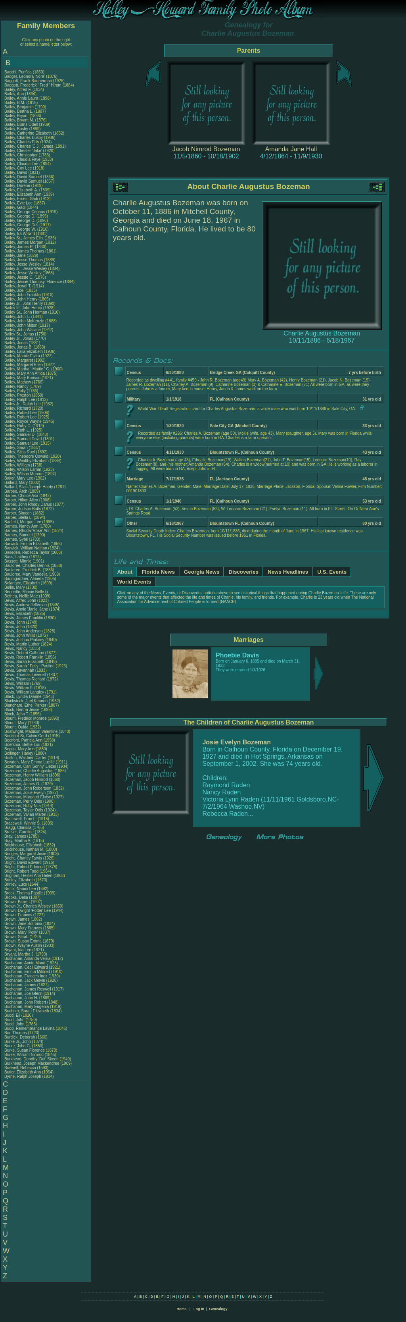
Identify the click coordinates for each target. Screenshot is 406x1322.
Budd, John (14, 1020)
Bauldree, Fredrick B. (23, 570)
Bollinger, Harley (19, 753)
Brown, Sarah (16, 937)
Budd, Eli (12, 1015)
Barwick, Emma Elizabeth (26, 544)
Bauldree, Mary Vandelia (26, 574)
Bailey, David (16, 172)
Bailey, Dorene (17, 185)
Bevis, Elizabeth (19, 613)
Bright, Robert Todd (21, 871)
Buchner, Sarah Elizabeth (26, 1011)
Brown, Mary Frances (23, 928)
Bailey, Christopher (21, 155)
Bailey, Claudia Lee (21, 164)
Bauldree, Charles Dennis (27, 565)
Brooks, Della (16, 897)
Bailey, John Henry (20, 299)
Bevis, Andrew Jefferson (25, 605)
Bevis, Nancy (16, 648)
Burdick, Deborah (20, 1037)
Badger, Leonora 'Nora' (25, 76)
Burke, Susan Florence (24, 1050)
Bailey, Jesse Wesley (23, 264)
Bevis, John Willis (19, 635)
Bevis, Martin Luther (22, 644)
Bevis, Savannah (19, 670)
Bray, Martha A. (17, 840)
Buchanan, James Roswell (27, 989)
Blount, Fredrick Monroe (25, 718)
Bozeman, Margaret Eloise (27, 797)
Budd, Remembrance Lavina (29, 1028)
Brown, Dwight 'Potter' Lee (27, 910)
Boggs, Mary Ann (19, 749)
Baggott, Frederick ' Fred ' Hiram (32, 85)
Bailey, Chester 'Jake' (23, 150)
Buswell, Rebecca (20, 1068)
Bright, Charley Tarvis (23, 858)
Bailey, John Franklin (22, 295)
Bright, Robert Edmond (24, 867)
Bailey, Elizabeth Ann (22, 194)
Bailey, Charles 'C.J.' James (28, 146)
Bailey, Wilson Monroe (24, 474)
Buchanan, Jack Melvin (24, 980)
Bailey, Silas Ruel (19, 452)
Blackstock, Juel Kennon (26, 701)
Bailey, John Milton (20, 325)
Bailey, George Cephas (24, 212)
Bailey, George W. (20, 229)
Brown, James (17, 919)
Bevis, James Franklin (23, 618)
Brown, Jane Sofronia (23, 923)
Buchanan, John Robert (25, 1002)
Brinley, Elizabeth (20, 880)
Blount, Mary (16, 723)
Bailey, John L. (17, 316)
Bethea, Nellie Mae (21, 596)
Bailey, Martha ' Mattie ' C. (27, 369)
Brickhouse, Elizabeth (24, 845)
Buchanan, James (20, 985)
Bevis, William (17, 683)
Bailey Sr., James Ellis (23, 238)
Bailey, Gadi (15, 207)
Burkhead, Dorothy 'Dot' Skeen (31, 1059)
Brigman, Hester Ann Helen (28, 875)
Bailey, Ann (14, 94)
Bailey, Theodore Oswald (26, 456)
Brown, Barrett (17, 902)
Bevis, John (15, 622)
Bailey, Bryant (17, 116)
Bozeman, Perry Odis (23, 801)
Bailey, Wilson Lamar (22, 469)
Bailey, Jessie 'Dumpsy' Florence (33, 281)
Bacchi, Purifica (18, 72)
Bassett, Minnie (18, 561)
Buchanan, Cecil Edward (26, 967)
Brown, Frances (18, 915)
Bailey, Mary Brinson (22, 378)
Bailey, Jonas (16, 343)
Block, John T (16, 714)
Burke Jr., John (18, 1041)
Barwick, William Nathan (25, 548)
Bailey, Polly (15, 391)
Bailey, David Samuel (23, 177)
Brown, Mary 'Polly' (21, 932)
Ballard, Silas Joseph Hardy (28, 487)
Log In (198, 1309)
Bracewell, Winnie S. (22, 823)
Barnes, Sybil (16, 539)
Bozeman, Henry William (26, 775)
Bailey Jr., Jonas (19, 338)
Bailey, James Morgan (23, 242)
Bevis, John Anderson (23, 631)
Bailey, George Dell (21, 225)
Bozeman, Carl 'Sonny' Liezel (30, 766)
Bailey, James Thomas (24, 251)
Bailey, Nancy (16, 386)
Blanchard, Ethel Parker (25, 705)
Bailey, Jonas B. (18, 347)
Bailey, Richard (18, 408)
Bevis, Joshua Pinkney (24, 640)
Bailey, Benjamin (19, 107)
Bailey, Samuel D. (20, 434)
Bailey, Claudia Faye (22, 159)
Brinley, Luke (16, 884)
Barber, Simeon (18, 513)
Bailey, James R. (19, 247)
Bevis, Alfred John (20, 600)
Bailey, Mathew (18, 382)
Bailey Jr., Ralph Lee (22, 404)
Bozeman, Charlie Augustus (28, 771)
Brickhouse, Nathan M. (24, 849)
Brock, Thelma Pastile (23, 893)
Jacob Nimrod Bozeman (206, 149)
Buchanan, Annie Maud (24, 963)
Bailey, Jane (15, 255)
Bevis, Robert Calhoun (24, 653)
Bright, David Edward (23, 862)
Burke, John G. (17, 1046)
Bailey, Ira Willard (19, 233)
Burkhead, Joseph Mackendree (31, 1063)
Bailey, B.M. (15, 102)
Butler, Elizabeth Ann (22, 1072)
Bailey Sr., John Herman (25, 312)
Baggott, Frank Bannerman (28, 81)
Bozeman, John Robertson (27, 788)
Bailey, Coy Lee (18, 168)
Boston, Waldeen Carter (25, 757)
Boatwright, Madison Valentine (30, 731)
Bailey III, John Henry (23, 308)
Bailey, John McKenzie (24, 321)
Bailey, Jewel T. (17, 286)
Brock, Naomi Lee (20, 888)
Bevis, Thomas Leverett (25, 675)
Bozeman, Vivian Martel (25, 814)
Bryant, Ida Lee (17, 950)
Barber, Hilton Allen (21, 500)
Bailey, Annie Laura (21, 98)
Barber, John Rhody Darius (28, 504)
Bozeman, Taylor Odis (23, 810)
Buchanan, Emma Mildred (27, 971)
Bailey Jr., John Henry (23, 303)
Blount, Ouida (16, 727)
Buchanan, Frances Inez (25, 976)
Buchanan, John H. (21, 998)
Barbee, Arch (16, 491)
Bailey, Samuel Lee (21, 443)
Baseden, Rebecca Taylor (27, 552)
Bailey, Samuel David (23, 439)
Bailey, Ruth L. (17, 430)
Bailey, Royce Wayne (23, 421)
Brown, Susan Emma (23, 941)
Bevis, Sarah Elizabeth (24, 661)
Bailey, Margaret (19, 360)
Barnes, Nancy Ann (21, 526)
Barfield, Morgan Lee (22, 522)
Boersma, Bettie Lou (22, 744)
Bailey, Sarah (16, 447)
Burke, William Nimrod (24, 1054)
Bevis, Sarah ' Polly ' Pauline (29, 666)
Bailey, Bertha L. (18, 111)
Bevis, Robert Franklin (23, 657)
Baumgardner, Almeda (24, 578)
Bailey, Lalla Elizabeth (23, 351)
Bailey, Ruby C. (17, 426)
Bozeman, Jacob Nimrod (26, 779)
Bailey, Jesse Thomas (23, 260)
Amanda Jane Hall (291, 149)
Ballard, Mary (16, 482)
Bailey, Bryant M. (19, 120)
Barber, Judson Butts (22, 509)
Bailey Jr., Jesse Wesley (25, 268)
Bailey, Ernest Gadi (21, 199)
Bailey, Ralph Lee (19, 399)
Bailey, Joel (14, 290)
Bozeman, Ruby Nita (22, 806)
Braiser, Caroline (19, 832)
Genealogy (218, 1309)
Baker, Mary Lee (18, 478)
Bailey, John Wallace (22, 330)
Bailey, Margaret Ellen (23, 364)
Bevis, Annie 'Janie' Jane (26, 609)
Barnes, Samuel (19, 535)
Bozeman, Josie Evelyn (25, 792)
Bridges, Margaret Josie (25, 854)
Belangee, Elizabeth (22, 583)
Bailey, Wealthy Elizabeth (26, 461)
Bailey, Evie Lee (18, 203)
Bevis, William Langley (24, 692)
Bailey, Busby (16, 129)
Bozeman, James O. (22, 784)
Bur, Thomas (16, 1033)
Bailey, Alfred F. (17, 89)
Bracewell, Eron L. (20, 819)
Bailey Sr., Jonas (19, 334)
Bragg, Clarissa (18, 827)
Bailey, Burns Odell (21, 124)
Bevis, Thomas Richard (24, 679)
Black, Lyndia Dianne (23, 696)
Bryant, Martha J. (19, 954)
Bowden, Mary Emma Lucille (29, 762)
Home (181, 1309)
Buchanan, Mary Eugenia (26, 1006)
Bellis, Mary (15, 587)
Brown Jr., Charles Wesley (27, 906)
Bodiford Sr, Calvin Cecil (25, 736)
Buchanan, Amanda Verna (27, 958)
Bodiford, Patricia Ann (23, 740)
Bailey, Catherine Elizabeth (28, 133)
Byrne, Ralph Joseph (22, 1076)
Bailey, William (17, 465)
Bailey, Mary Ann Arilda (24, 373)
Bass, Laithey (16, 557)
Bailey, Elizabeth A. (21, 190)
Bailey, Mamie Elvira (22, 356)
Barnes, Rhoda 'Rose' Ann (27, 530)
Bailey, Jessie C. (18, 277)
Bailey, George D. (19, 216)
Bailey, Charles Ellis (21, 142)
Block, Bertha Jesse (21, 709)
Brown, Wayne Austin (23, 945)
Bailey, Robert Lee (20, 412)
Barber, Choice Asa (21, 495)
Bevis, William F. (18, 688)
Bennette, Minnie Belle (24, 592)
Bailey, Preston (18, 395)
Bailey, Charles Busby (23, 137)
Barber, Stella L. (18, 517)
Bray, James (15, 836)
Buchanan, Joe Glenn (23, 993)
